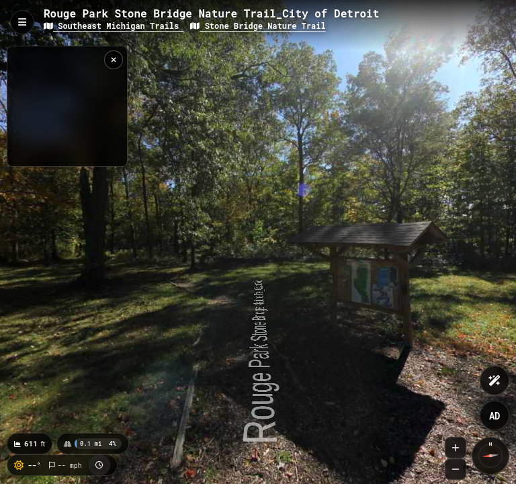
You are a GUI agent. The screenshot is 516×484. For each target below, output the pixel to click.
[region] (67, 106)
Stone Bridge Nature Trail (257, 25)
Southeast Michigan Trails (113, 25)
